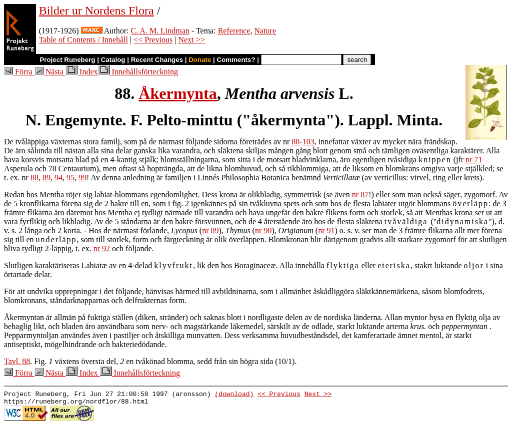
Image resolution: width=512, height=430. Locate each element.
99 (82, 177)
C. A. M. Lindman (160, 30)
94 (58, 177)
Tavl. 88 (17, 361)
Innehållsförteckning (138, 71)
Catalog (113, 59)
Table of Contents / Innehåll (83, 39)
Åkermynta (177, 93)
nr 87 (360, 194)
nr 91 (326, 230)
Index (82, 71)
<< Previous (153, 39)
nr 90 (263, 230)
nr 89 (210, 230)
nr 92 (102, 248)
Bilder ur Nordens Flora (96, 10)
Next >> (191, 39)
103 (308, 141)
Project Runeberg (67, 59)
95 (70, 177)
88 (296, 141)
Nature (265, 30)
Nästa (50, 71)
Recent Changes (157, 59)
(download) (234, 395)
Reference (234, 30)
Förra (19, 71)
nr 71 (474, 159)
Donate (199, 59)
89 (46, 177)
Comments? (236, 59)
